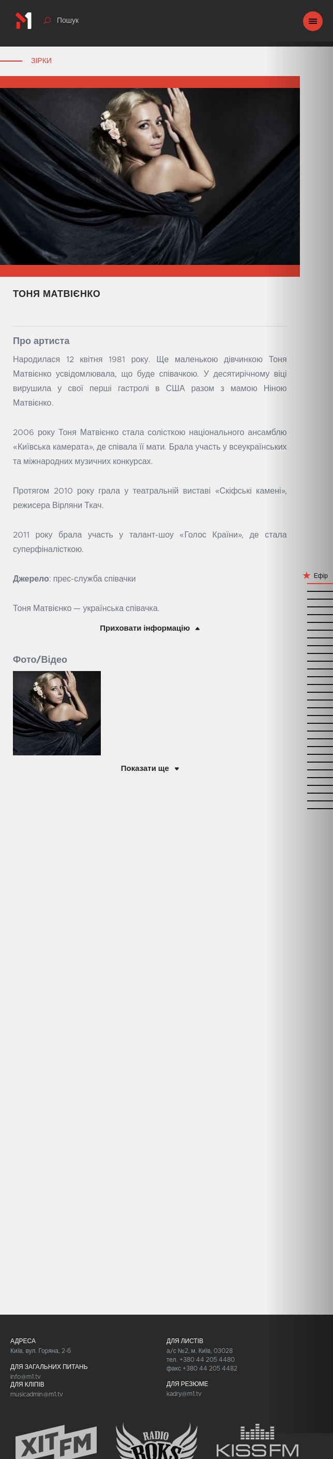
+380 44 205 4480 (207, 1360)
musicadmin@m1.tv (36, 1394)
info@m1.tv (25, 1377)
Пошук (68, 20)
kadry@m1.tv (184, 1394)
